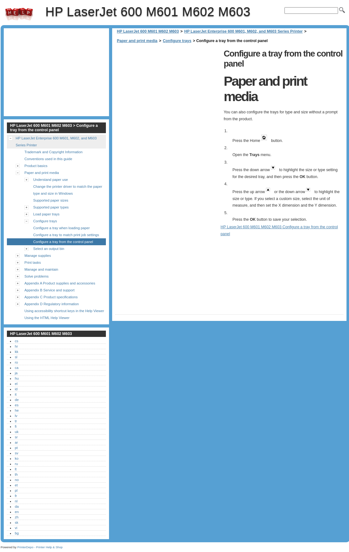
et (16, 485)
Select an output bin (48, 249)
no (16, 480)
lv (16, 416)
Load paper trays (46, 214)
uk (16, 432)
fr (16, 496)
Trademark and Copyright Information (53, 152)
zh (16, 517)
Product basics (35, 166)
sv (16, 453)
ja (16, 373)
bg (16, 533)
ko (16, 458)
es (16, 405)
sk (16, 522)
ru (16, 464)
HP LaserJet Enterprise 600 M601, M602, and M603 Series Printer (243, 31)
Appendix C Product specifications (51, 297)
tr (16, 421)
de (16, 400)
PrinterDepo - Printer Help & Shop (40, 547)
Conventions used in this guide (48, 159)
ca (16, 368)
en (16, 512)
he (16, 410)
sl (16, 357)
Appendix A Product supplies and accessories (59, 283)
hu (16, 378)
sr (16, 437)
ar (16, 442)
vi (16, 528)
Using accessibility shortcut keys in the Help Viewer (64, 311)
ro (16, 362)
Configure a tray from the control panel (63, 242)
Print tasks (32, 262)
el (16, 384)
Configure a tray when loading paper (61, 228)
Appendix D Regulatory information (51, 304)
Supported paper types (51, 207)
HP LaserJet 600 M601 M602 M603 (19, 14)
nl (16, 501)
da (16, 506)
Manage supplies (37, 255)
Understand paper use (50, 179)
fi (16, 426)
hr (16, 346)
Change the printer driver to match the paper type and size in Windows (67, 190)
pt (16, 448)
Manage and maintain (41, 269)
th (16, 474)
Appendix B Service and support (49, 290)
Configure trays (177, 41)
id (16, 389)
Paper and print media (137, 41)
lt (16, 469)
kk (16, 352)
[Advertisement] (168, 91)
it (16, 394)
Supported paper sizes (50, 200)
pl (16, 490)
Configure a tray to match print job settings (66, 235)
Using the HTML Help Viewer (47, 318)
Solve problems (36, 276)
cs (16, 341)
